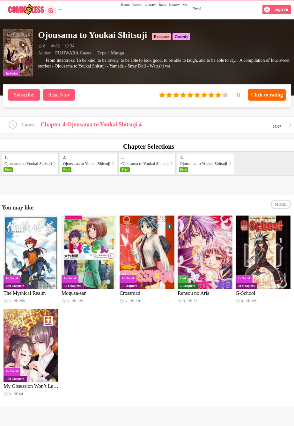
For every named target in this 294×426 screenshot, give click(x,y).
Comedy (181, 36)
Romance (161, 36)
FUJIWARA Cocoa (73, 53)
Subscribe (24, 94)
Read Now (59, 94)
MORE (281, 210)
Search (56, 9)
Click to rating (267, 94)
